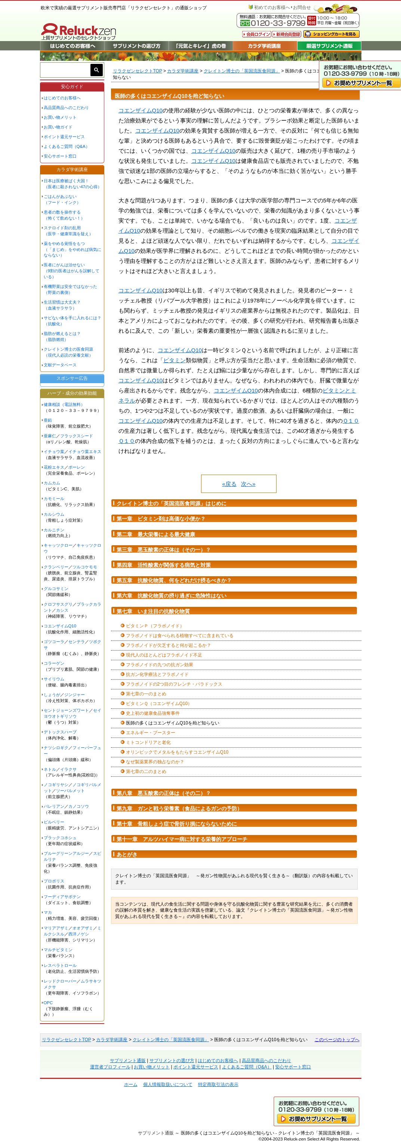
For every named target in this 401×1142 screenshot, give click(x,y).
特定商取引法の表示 (218, 1084)
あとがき (127, 854)
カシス (62, 610)
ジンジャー (74, 694)
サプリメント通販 (128, 1060)
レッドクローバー (60, 981)
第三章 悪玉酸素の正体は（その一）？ (164, 550)
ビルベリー (54, 822)
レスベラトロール (60, 965)
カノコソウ (78, 806)
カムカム (52, 483)
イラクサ (68, 769)
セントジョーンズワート (66, 710)
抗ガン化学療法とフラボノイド (157, 674)
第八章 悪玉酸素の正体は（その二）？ (164, 793)
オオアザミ (83, 928)
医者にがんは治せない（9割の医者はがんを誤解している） (71, 271)
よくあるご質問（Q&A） (67, 146)
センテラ (76, 641)
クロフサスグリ (58, 604)
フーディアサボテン (62, 896)
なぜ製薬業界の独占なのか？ (155, 761)
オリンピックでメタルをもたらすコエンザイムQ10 (177, 752)
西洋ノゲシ (78, 934)
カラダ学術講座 (182, 71)
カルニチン (54, 530)
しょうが (52, 694)
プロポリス (54, 881)
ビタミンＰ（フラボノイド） (155, 626)
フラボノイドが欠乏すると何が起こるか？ (168, 645)
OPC (48, 1002)
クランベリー (56, 567)
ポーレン (76, 467)
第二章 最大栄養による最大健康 (156, 534)
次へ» (248, 484)
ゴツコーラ (54, 641)
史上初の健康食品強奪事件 (153, 713)
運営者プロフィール (110, 1067)
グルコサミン (56, 588)
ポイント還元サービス (64, 136)
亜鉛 (48, 420)
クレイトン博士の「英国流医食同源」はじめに (171, 503)
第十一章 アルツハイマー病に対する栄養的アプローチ (182, 839)
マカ (48, 912)
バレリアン (54, 806)
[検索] (66, 70)
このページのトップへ (337, 1039)
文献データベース (60, 365)
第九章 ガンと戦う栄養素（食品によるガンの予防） (179, 808)
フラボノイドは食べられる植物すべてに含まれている (180, 635)
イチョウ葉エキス (84, 451)
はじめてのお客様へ (62, 98)
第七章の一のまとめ (146, 693)
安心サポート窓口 (60, 156)
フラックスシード (76, 436)
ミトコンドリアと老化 (148, 742)
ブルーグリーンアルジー (66, 853)
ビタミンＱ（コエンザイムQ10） (159, 703)
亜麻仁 (50, 436)
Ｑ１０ (351, 421)
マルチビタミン (58, 949)
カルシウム (54, 514)
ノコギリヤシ (56, 784)
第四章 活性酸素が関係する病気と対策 (164, 565)
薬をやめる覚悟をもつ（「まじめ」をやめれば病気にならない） (72, 249)
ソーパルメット (70, 790)
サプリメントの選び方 (171, 1060)
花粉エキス (54, 467)
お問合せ (302, 7)
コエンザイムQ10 (140, 110)
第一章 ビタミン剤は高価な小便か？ (161, 519)
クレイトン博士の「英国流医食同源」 (242, 71)
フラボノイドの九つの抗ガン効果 (159, 664)
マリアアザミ (56, 928)
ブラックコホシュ (60, 837)
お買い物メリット (60, 117)
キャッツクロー (58, 545)
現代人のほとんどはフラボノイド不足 (164, 655)
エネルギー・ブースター (150, 732)
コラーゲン (54, 663)
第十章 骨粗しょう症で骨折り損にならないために (177, 824)
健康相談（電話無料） (64, 404)
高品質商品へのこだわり (66, 107)
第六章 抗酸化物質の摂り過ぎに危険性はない (171, 596)
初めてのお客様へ (272, 7)
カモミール (54, 498)
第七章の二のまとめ (146, 771)
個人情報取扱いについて (167, 1084)
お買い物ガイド (58, 127)
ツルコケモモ (85, 567)
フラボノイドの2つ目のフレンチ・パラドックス (174, 684)
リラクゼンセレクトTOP (137, 71)
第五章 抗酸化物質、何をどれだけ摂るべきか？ (174, 580)
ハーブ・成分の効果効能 (72, 393)
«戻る (229, 484)
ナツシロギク (56, 747)
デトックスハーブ (60, 732)
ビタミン (174, 360)
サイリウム (54, 679)
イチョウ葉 (54, 451)
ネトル (50, 769)
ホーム (131, 1084)
